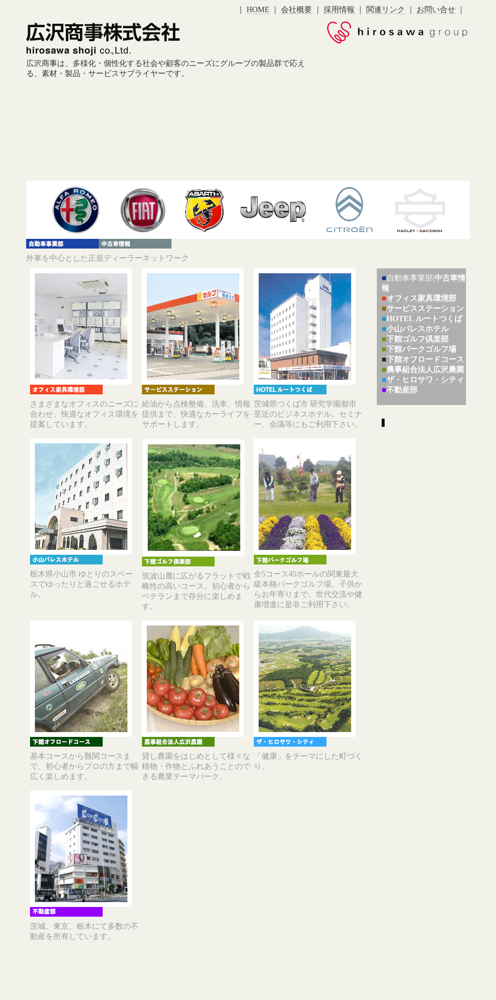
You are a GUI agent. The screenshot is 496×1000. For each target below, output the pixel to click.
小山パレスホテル (418, 329)
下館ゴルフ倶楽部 (418, 339)
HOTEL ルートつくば (424, 318)
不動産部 (402, 390)
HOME (258, 9)
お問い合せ (436, 9)
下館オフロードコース (425, 359)
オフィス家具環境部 (421, 298)
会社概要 (296, 9)
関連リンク (385, 9)
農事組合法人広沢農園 (425, 369)
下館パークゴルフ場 (421, 349)
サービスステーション (425, 308)
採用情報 (339, 9)
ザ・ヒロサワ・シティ (425, 379)
